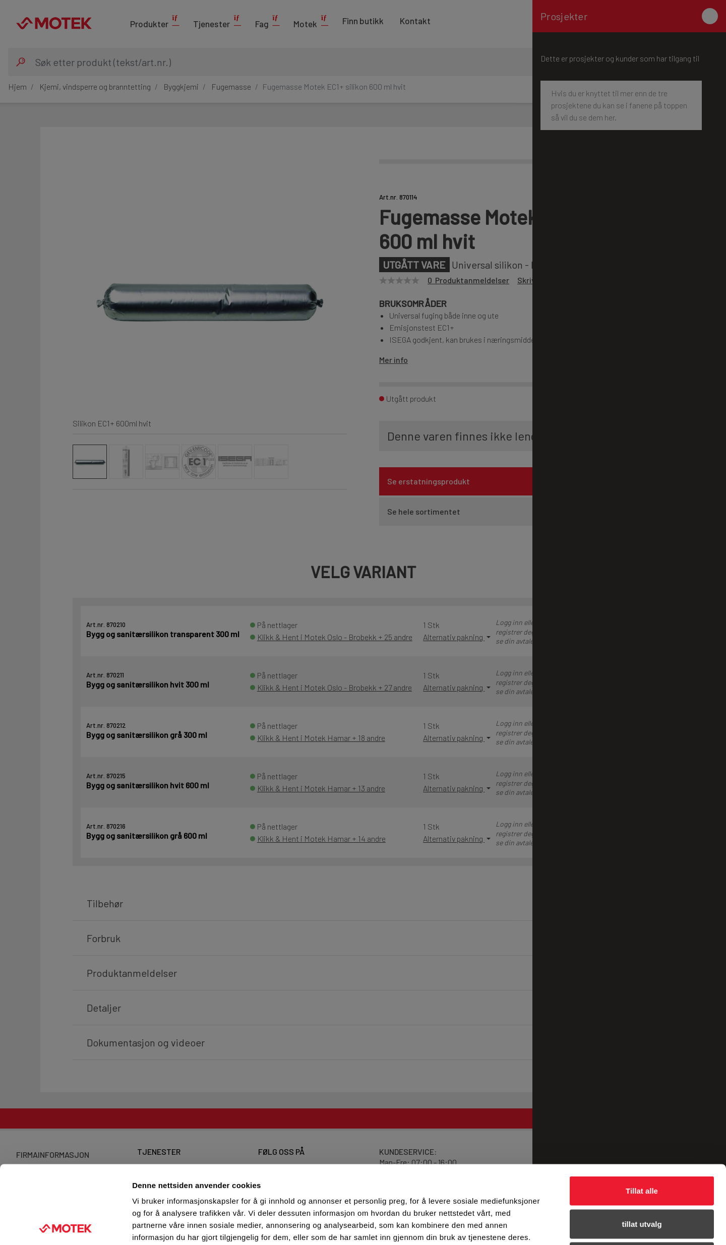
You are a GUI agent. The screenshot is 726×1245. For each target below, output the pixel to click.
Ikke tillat (642, 1178)
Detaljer (537, 1225)
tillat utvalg (641, 1146)
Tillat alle (642, 1112)
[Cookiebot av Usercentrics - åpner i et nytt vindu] (65, 1225)
